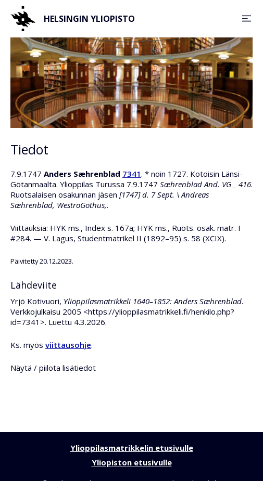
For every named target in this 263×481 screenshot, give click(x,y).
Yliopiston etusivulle (132, 462)
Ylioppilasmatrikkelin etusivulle (131, 448)
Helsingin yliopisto (72, 18)
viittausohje (68, 345)
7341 (131, 173)
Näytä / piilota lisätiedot (53, 367)
